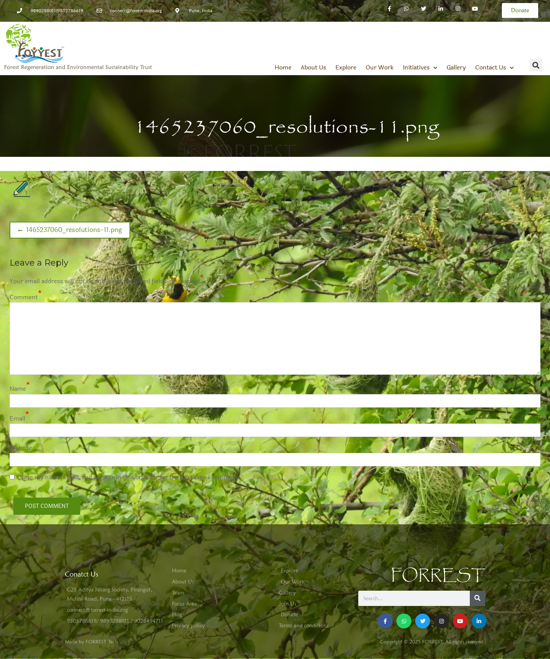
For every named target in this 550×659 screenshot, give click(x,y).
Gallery (456, 67)
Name (18, 388)
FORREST (438, 575)
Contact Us (494, 67)
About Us (313, 67)
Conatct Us (81, 574)
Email (17, 418)
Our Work (380, 67)
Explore (345, 67)
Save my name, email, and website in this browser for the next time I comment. (130, 477)
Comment (24, 297)
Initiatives (420, 67)
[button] (536, 65)
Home (283, 67)
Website (21, 448)
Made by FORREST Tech (91, 641)
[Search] (477, 598)
